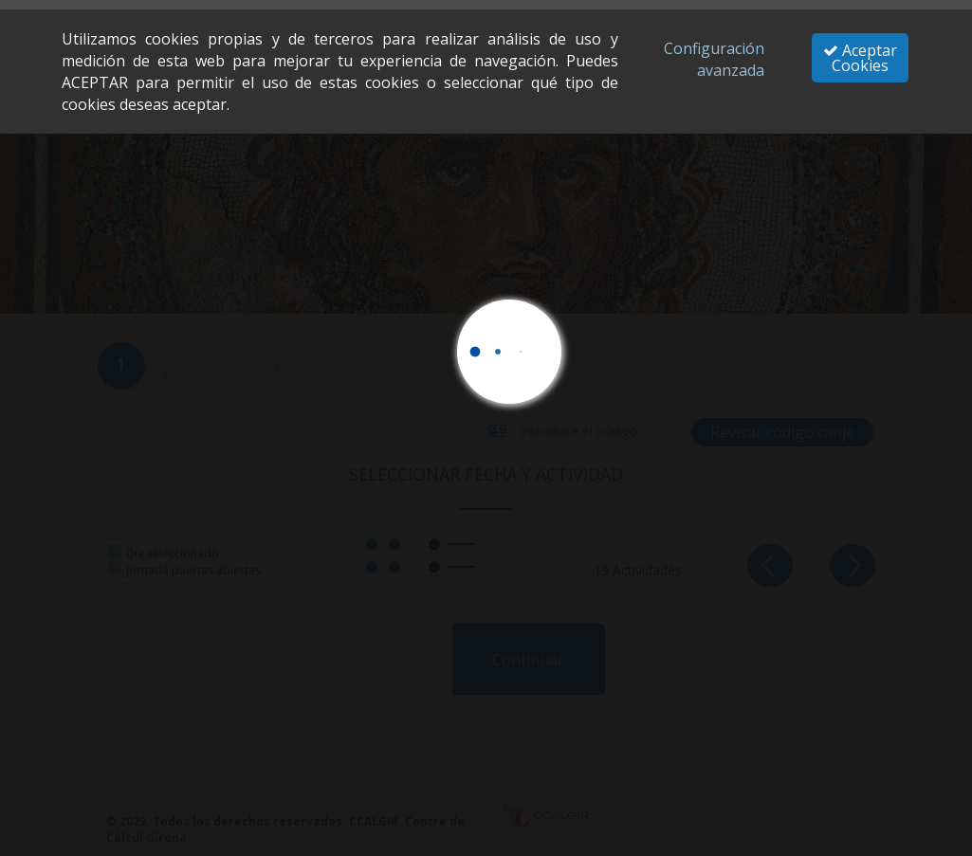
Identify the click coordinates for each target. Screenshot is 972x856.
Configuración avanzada (714, 59)
